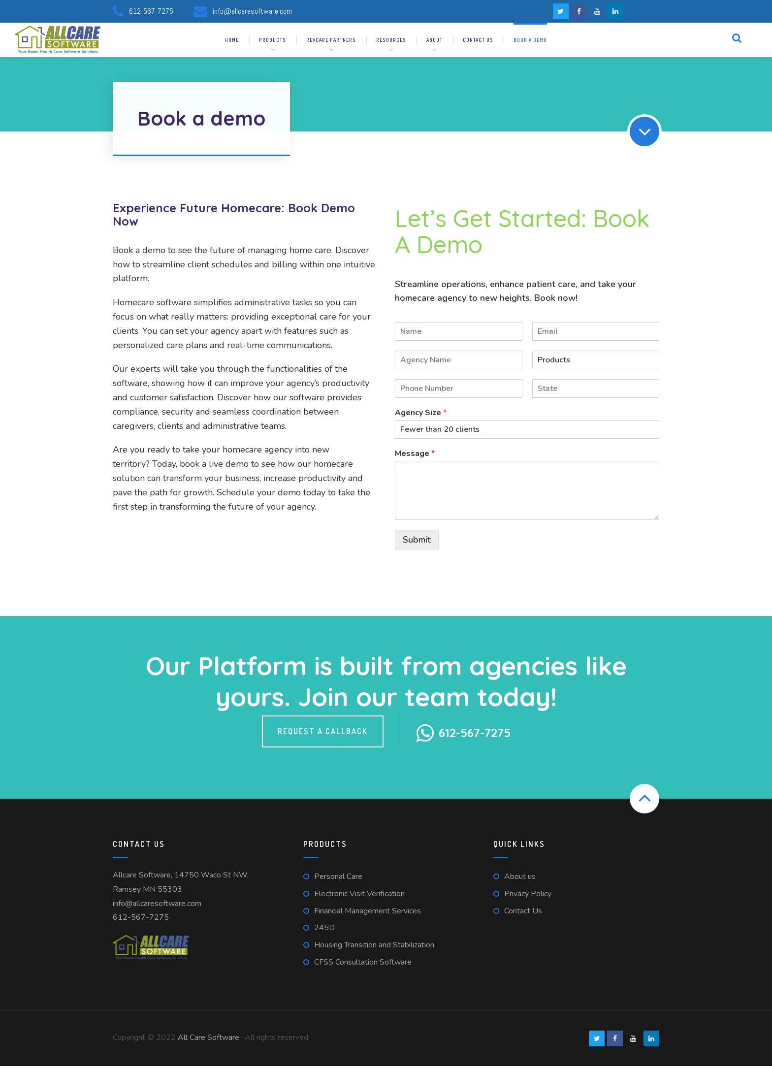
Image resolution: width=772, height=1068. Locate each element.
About (434, 42)
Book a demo (530, 42)
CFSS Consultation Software (363, 964)
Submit (417, 541)
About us (520, 878)
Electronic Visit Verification (359, 895)
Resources (391, 42)
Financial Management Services (367, 912)
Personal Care (338, 878)
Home (232, 42)
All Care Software (208, 1039)
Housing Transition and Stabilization (374, 946)
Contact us (478, 42)
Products (272, 42)
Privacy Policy (527, 895)
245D (324, 929)
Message (415, 456)
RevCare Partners (331, 42)
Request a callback (323, 733)
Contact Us (523, 912)
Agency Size (421, 415)
